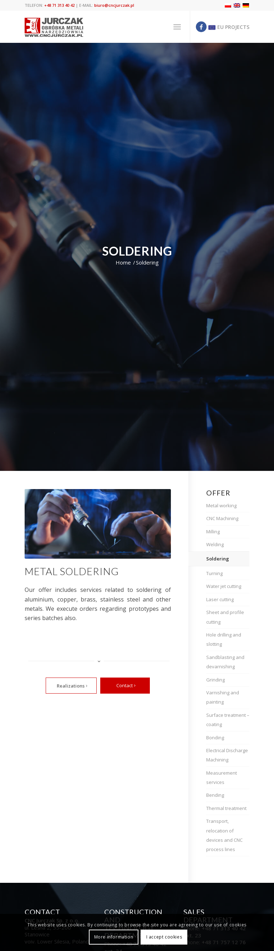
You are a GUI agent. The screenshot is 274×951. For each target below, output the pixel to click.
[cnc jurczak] (54, 27)
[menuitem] (177, 26)
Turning (214, 573)
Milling (213, 531)
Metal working (221, 505)
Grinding (215, 679)
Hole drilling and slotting (223, 639)
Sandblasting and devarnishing (225, 662)
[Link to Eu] (228, 26)
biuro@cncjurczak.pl (114, 5)
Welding (215, 544)
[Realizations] (71, 686)
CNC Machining (222, 518)
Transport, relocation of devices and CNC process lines (224, 835)
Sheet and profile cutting (225, 617)
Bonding (215, 737)
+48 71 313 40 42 (59, 5)
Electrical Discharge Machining (227, 755)
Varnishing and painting (222, 697)
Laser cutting (220, 599)
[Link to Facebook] (201, 26)
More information (113, 937)
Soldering (217, 558)
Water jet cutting (223, 586)
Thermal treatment (226, 808)
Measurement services (221, 777)
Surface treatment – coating (227, 720)
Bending (215, 795)
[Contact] (125, 686)
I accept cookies (164, 937)
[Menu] (177, 26)
